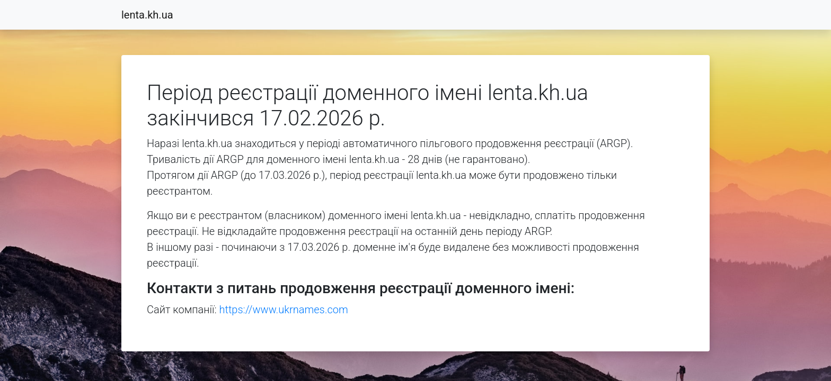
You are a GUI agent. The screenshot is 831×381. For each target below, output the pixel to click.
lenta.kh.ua (147, 14)
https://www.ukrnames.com (283, 309)
